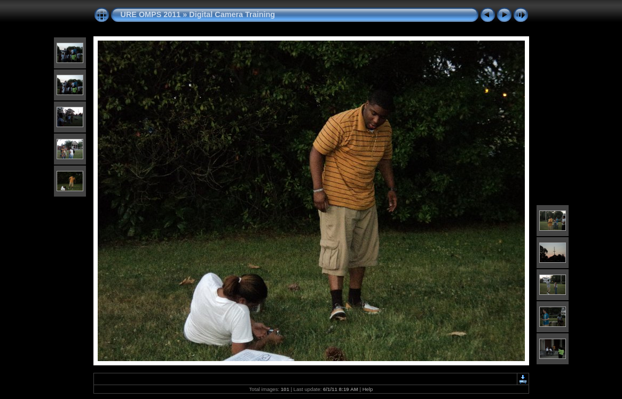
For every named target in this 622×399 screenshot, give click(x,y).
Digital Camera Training (232, 14)
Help (368, 389)
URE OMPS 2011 (151, 14)
